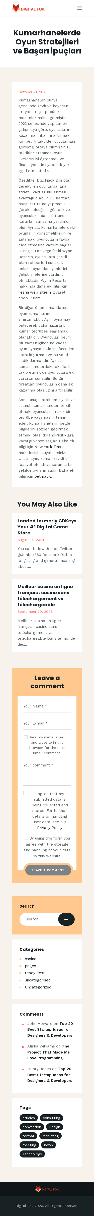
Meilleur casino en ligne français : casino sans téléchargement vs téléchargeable (45, 596)
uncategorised (38, 980)
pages (30, 966)
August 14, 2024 (31, 540)
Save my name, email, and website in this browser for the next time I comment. (47, 745)
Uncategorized (38, 987)
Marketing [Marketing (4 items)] (50, 1136)
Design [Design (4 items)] (54, 1127)
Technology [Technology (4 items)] (32, 1154)
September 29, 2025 (35, 612)
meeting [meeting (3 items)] (29, 1145)
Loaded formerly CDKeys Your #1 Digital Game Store (47, 527)
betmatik (42, 476)
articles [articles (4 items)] (29, 1118)
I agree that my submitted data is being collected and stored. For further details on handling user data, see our (50, 811)
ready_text (35, 973)
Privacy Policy (49, 827)
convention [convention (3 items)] (32, 1127)
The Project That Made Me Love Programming (48, 1052)
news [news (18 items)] (48, 1145)
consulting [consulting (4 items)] (51, 1118)
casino (30, 959)
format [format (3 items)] (28, 1136)
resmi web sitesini (35, 292)
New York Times (49, 447)
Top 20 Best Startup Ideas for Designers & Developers (50, 1029)
